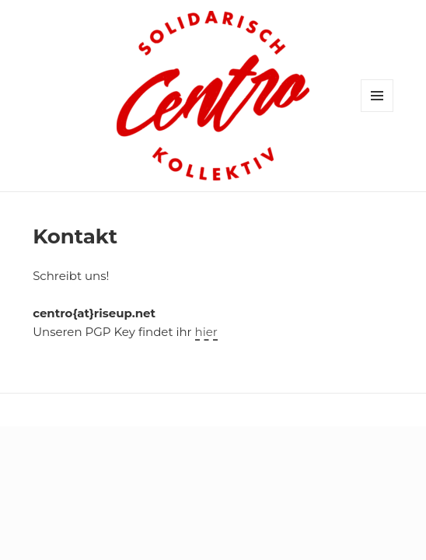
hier (206, 331)
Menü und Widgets (377, 111)
